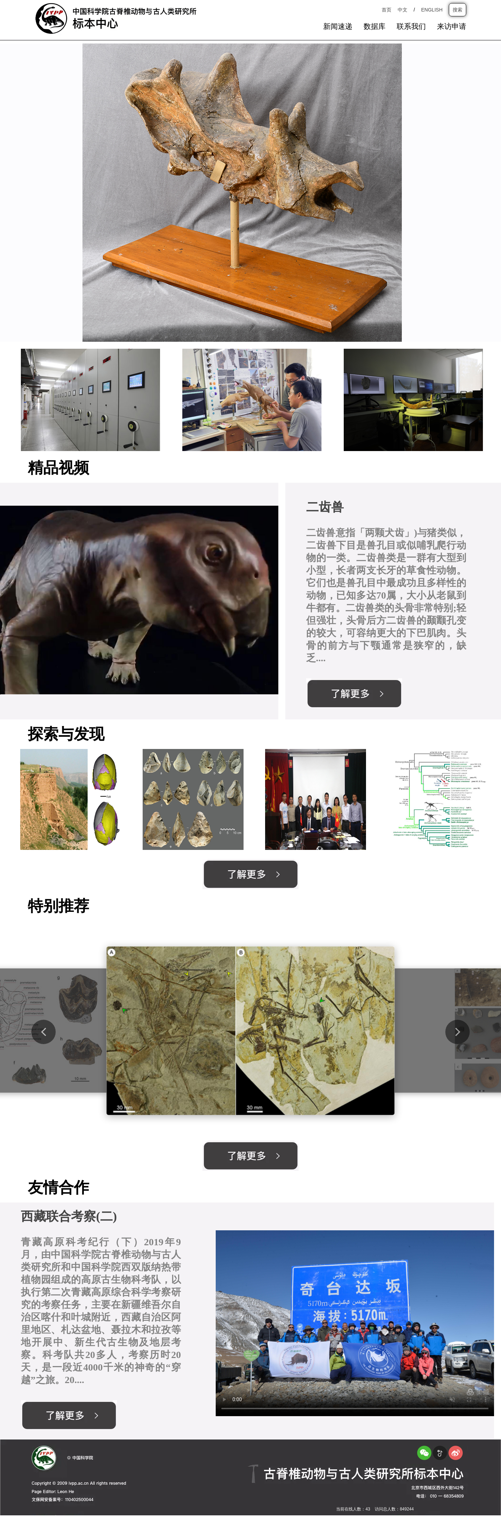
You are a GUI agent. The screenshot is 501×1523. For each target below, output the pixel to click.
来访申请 (451, 27)
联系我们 (411, 27)
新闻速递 (337, 27)
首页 (386, 10)
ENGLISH (432, 10)
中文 (402, 10)
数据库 (374, 27)
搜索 (457, 10)
